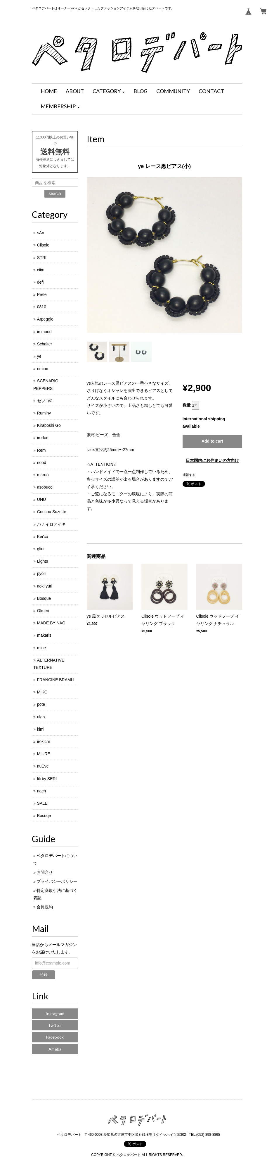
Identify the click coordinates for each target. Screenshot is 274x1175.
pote (41, 704)
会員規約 (45, 907)
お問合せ (45, 872)
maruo (43, 474)
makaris (44, 635)
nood (41, 462)
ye (39, 356)
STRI (41, 257)
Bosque (44, 598)
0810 (41, 306)
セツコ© (44, 400)
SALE (42, 803)
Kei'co (42, 536)
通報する (189, 475)
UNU (41, 499)
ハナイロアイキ (51, 524)
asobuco (45, 487)
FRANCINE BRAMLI (55, 679)
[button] (108, 91)
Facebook (55, 1036)
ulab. (41, 717)
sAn (40, 232)
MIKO (42, 692)
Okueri (43, 610)
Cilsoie (43, 245)
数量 (187, 405)
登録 (43, 974)
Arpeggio (45, 319)
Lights (42, 561)
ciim (40, 270)
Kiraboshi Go (49, 425)
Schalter (44, 344)
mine (41, 647)
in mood (44, 331)
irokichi (43, 741)
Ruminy (44, 413)
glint (41, 549)
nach (41, 791)
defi (40, 282)
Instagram (55, 1013)
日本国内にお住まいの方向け (212, 460)
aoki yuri (44, 586)
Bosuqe (44, 815)
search (55, 193)
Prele (42, 294)
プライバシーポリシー (57, 881)
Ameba (54, 1048)
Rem (41, 450)
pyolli (41, 573)
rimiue (42, 368)
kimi (40, 729)
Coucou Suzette (51, 511)
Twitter (55, 1025)
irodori (42, 437)
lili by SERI (47, 778)
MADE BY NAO (51, 623)
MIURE (43, 753)
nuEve (43, 766)
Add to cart (212, 441)
